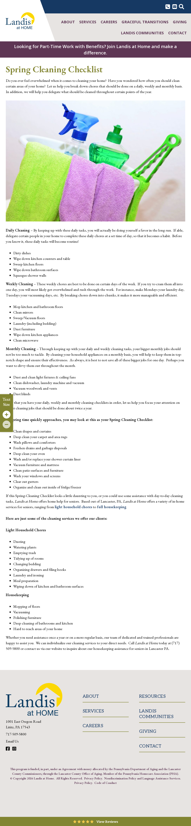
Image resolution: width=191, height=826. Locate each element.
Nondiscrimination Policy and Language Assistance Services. (142, 778)
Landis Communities (142, 32)
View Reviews (107, 822)
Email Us (12, 741)
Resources (152, 696)
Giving (180, 21)
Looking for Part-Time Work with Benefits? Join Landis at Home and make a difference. (95, 49)
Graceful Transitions (145, 21)
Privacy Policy (93, 778)
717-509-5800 (16, 734)
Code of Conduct (105, 783)
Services (87, 21)
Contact (177, 32)
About (68, 21)
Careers (109, 21)
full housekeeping (111, 506)
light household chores (73, 506)
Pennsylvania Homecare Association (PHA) (150, 774)
